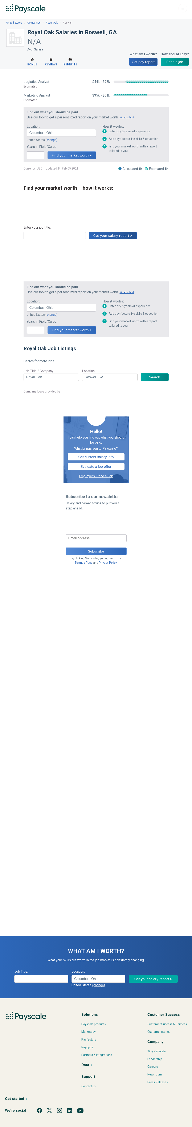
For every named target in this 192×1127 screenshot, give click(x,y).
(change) (51, 140)
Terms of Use (84, 562)
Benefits (70, 61)
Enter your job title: (37, 227)
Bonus (32, 61)
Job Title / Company (38, 371)
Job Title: (21, 971)
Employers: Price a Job (96, 476)
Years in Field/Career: (42, 147)
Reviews (51, 61)
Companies (34, 22)
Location (88, 371)
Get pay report (143, 62)
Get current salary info (96, 457)
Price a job (174, 62)
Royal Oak (52, 22)
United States (14, 22)
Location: (33, 127)
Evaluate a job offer (96, 466)
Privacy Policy (108, 562)
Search (154, 377)
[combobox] (61, 133)
